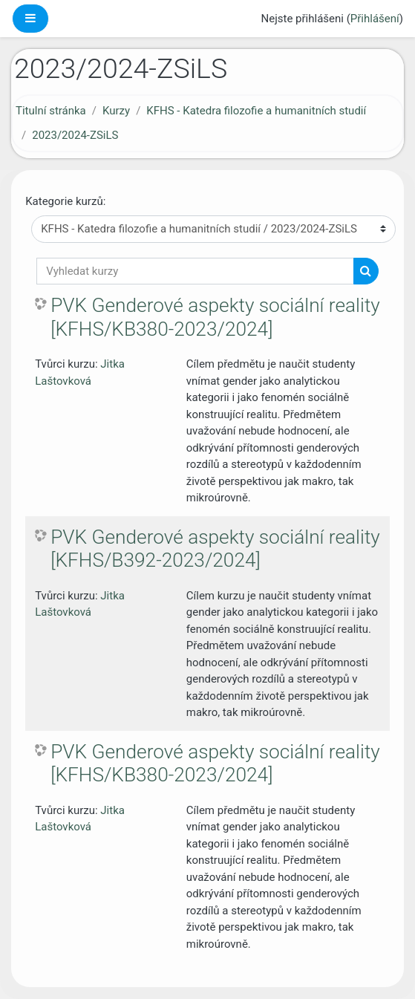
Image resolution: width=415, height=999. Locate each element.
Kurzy (116, 110)
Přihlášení (374, 18)
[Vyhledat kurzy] (195, 271)
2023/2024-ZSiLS (75, 135)
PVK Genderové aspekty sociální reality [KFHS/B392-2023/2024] (215, 549)
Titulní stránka (51, 110)
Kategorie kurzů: (65, 201)
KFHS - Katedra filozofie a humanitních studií (256, 110)
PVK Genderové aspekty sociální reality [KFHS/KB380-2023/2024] (215, 317)
